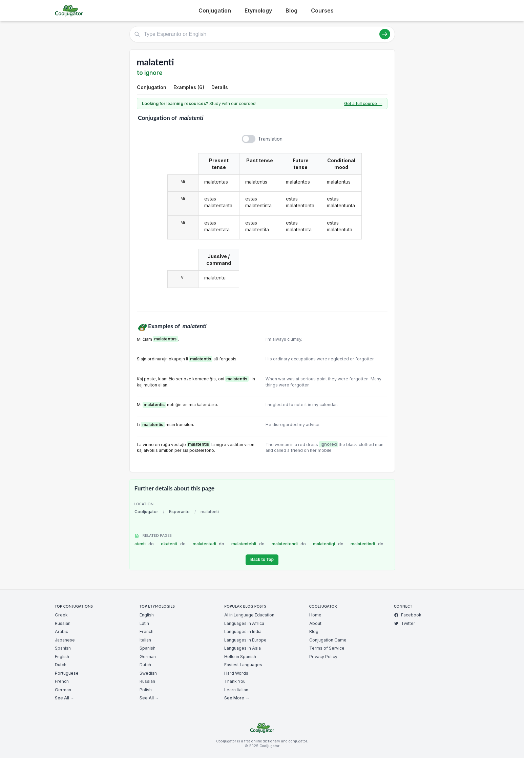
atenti (144, 543)
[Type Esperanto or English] (262, 34)
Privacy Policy (323, 656)
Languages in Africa (244, 623)
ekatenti (173, 543)
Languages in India (242, 631)
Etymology (258, 10)
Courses (322, 10)
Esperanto (179, 511)
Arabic (61, 631)
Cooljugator (146, 511)
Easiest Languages (243, 664)
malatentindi (367, 543)
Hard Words (236, 673)
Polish (146, 689)
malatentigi (328, 543)
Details (219, 87)
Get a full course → (363, 103)
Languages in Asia (242, 648)
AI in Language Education (249, 614)
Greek (61, 614)
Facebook (407, 614)
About (315, 623)
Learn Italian (236, 689)
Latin (144, 623)
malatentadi (209, 543)
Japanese (65, 640)
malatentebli (248, 543)
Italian (145, 640)
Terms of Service (326, 648)
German (63, 689)
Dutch (60, 664)
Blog (291, 10)
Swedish (148, 673)
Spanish (63, 648)
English (62, 656)
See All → (64, 697)
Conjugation (214, 10)
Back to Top (262, 559)
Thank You (235, 681)
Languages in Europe (245, 640)
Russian (62, 623)
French (62, 681)
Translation (270, 139)
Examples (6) (188, 87)
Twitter (404, 623)
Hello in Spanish (240, 656)
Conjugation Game (328, 640)
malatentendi (289, 543)
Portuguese (67, 673)
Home (315, 614)
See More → (236, 697)
